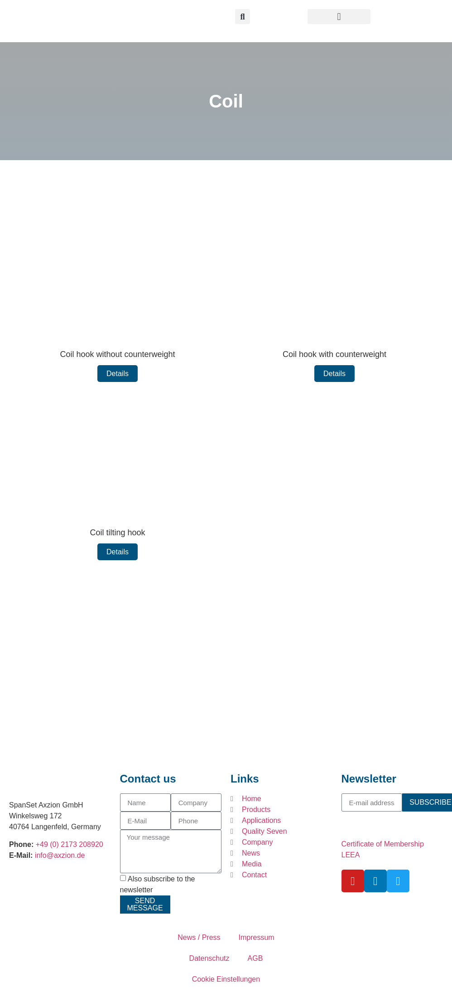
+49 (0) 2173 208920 (69, 844)
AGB (255, 958)
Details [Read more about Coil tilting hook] (117, 552)
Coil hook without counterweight (117, 354)
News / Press (199, 937)
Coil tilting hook (117, 532)
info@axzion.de (60, 855)
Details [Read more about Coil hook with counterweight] (334, 373)
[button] (339, 16)
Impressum (256, 937)
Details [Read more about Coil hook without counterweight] (117, 373)
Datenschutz (209, 958)
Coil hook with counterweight (334, 354)
